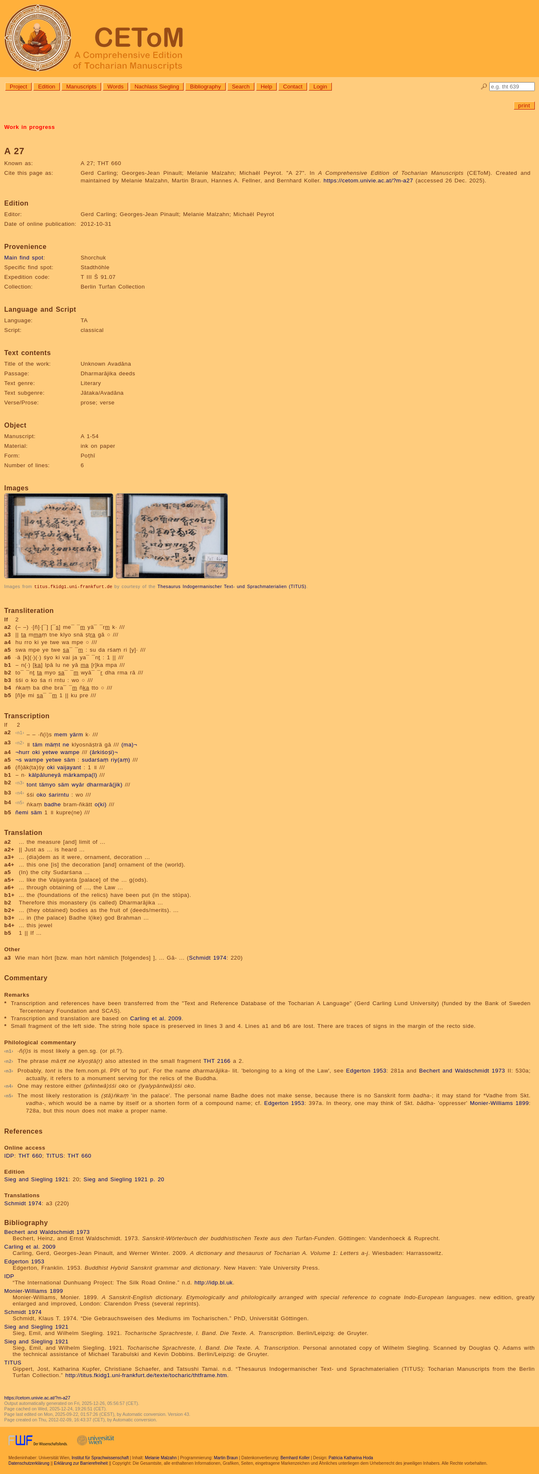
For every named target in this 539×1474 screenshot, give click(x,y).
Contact (292, 86)
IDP (9, 1155)
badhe (52, 804)
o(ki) (101, 804)
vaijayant (69, 767)
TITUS (55, 1155)
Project (18, 86)
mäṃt (52, 744)
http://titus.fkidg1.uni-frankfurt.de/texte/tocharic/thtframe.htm (146, 1375)
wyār (78, 784)
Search (241, 86)
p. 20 (157, 1179)
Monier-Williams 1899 (499, 1102)
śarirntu (58, 794)
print (524, 105)
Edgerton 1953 (366, 1070)
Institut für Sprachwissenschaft (100, 1457)
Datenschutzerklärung (28, 1463)
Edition (46, 86)
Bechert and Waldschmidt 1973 (462, 1070)
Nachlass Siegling (156, 86)
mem (60, 734)
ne (66, 744)
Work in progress (29, 127)
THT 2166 (217, 1060)
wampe (70, 752)
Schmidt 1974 (208, 957)
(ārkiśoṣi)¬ (104, 752)
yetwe (50, 752)
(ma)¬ (129, 744)
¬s (19, 759)
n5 (20, 802)
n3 (20, 782)
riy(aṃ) (120, 759)
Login (320, 86)
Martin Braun (226, 1457)
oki (36, 752)
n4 (20, 792)
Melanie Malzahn (161, 1457)
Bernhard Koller (295, 1457)
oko (41, 794)
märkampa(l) (80, 774)
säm (69, 759)
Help (266, 86)
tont (32, 784)
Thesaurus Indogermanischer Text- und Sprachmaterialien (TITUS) (231, 586)
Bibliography (205, 86)
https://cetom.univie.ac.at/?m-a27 (368, 180)
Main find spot (23, 257)
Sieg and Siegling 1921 (36, 1179)
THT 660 (30, 1155)
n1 (20, 732)
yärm (76, 734)
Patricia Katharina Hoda (350, 1457)
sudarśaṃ (95, 759)
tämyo (47, 784)
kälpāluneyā (45, 774)
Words (115, 86)
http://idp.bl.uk (214, 1282)
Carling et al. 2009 (155, 1018)
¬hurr (23, 752)
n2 (20, 742)
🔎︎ (484, 86)
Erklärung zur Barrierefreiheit (81, 1463)
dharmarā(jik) (105, 784)
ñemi (22, 812)
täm (37, 744)
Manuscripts (81, 86)
